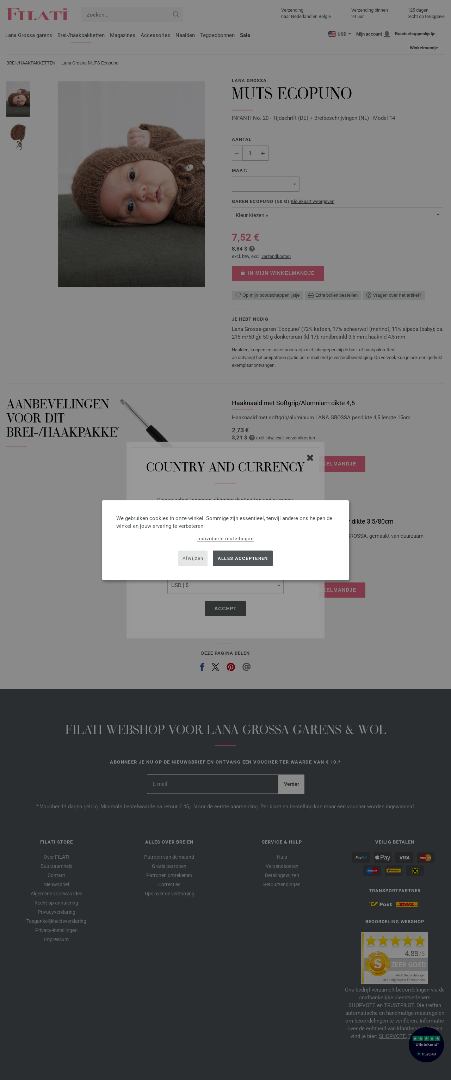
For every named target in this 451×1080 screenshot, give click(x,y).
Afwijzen (193, 558)
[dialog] (225, 540)
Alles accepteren (243, 558)
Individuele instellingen (225, 538)
